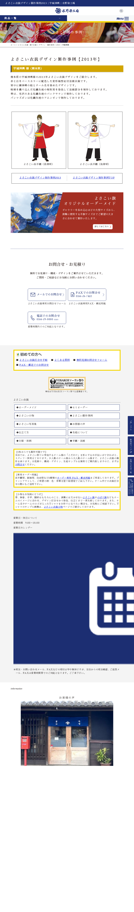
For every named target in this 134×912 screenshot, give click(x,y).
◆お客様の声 (77, 424)
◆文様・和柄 (24, 441)
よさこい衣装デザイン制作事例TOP (94, 177)
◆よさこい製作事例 (81, 415)
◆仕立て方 (22, 432)
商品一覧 (10, 18)
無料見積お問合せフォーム (92, 360)
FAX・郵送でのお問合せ (34, 365)
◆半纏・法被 (77, 441)
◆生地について (79, 432)
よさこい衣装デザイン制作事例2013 (40, 177)
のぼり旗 (102, 497)
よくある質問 (62, 360)
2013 (58, 45)
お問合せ (20, 464)
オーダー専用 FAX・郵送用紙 (73, 478)
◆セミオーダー (79, 407)
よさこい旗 (89, 497)
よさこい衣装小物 (53, 507)
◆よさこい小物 (25, 415)
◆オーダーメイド (26, 407)
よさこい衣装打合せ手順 (33, 360)
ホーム (13, 45)
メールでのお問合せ (49, 294)
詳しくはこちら (102, 227)
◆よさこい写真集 (26, 424)
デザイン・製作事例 (46, 45)
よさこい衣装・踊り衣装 (27, 45)
